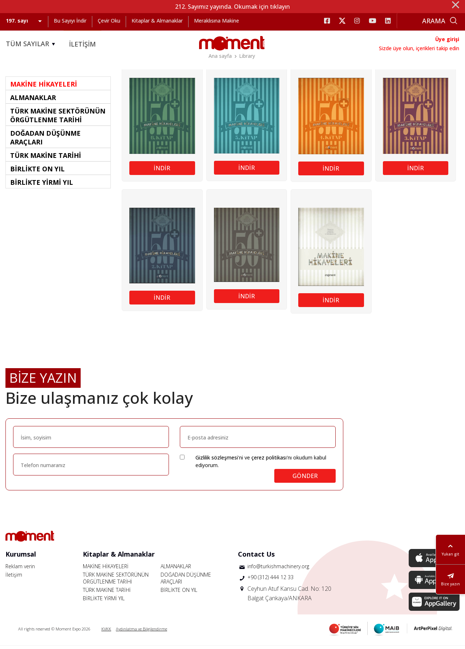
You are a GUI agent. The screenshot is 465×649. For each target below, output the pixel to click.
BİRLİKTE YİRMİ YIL (104, 601)
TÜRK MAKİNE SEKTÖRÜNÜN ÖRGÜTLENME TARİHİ (116, 581)
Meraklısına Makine (216, 20)
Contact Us (256, 557)
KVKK (106, 632)
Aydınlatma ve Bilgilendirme (141, 632)
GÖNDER (305, 479)
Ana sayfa (220, 55)
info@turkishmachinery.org (278, 569)
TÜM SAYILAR (31, 44)
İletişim (13, 577)
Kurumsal (20, 557)
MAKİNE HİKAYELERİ (106, 569)
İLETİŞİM (82, 44)
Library (247, 55)
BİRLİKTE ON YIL (179, 593)
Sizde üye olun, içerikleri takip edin (419, 48)
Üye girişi (447, 39)
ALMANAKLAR (176, 569)
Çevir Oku (109, 20)
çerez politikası (269, 460)
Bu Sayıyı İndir (70, 20)
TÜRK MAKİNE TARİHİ (107, 593)
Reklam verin (20, 569)
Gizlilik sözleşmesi (216, 460)
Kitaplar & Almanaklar (157, 20)
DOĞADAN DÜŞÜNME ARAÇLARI (186, 581)
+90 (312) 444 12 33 (270, 580)
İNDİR (162, 171)
